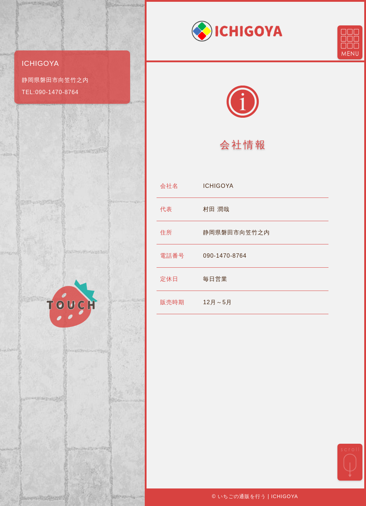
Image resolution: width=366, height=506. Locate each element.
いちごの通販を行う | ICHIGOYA (258, 496)
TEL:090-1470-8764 (50, 92)
